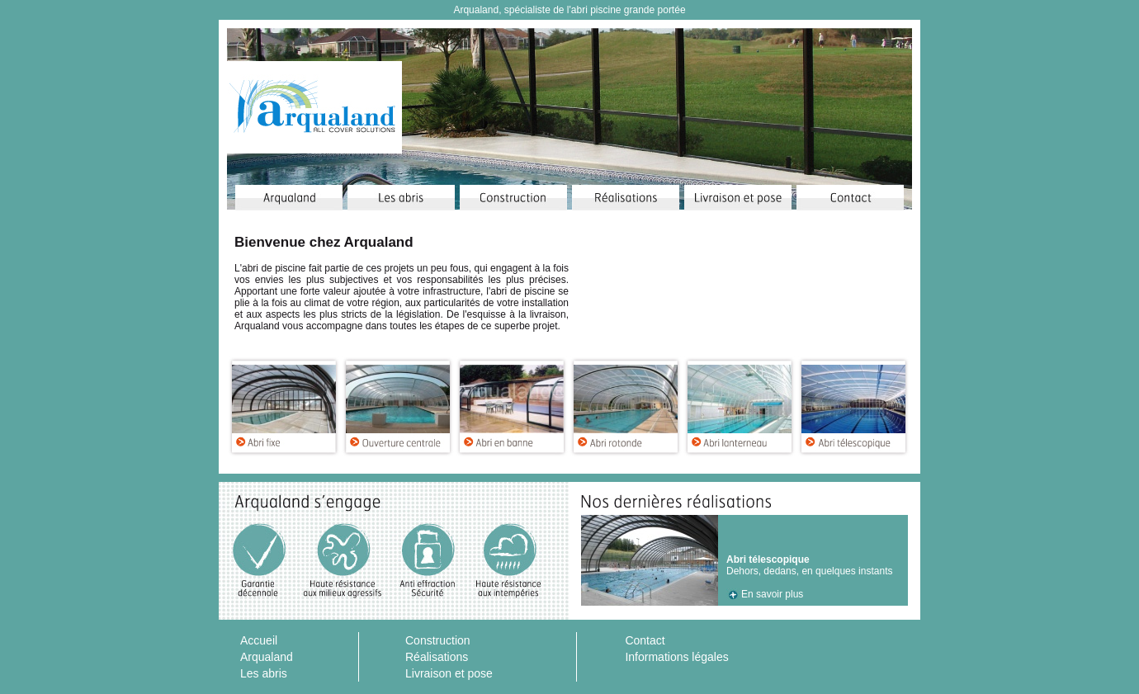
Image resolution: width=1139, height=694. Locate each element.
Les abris (263, 673)
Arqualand (266, 656)
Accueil (258, 640)
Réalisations (436, 656)
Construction (437, 640)
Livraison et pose (449, 673)
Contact (644, 640)
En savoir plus (772, 594)
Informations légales (676, 656)
